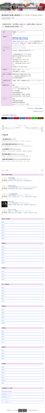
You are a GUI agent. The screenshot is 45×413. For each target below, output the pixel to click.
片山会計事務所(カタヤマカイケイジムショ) (11, 149)
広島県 (3, 339)
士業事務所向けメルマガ (6, 394)
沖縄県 (3, 383)
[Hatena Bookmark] (22, 118)
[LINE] (34, 118)
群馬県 (3, 252)
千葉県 (3, 260)
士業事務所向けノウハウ (6, 396)
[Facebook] (10, 118)
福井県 (3, 279)
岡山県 (3, 336)
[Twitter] (4, 118)
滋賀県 (3, 309)
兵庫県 (3, 317)
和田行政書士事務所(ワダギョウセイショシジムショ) (13, 154)
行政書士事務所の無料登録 (7, 391)
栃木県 (3, 249)
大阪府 (3, 314)
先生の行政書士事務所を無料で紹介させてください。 (13, 144)
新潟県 (3, 271)
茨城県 (3, 246)
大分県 (3, 375)
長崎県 (3, 372)
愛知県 (3, 295)
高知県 (3, 358)
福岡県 (3, 367)
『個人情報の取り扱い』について (9, 139)
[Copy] (41, 118)
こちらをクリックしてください (19, 47)
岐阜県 (3, 298)
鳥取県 (3, 331)
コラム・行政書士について (7, 402)
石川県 (3, 276)
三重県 (3, 301)
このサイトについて (5, 399)
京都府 (3, 312)
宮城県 (3, 235)
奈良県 (3, 320)
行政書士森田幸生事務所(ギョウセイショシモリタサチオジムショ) (16, 159)
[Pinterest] (16, 118)
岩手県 (3, 230)
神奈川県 (3, 262)
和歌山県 (3, 322)
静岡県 (3, 293)
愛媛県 (3, 355)
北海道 (3, 222)
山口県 (3, 342)
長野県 (3, 290)
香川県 (3, 350)
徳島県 (3, 353)
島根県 (3, 334)
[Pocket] (28, 118)
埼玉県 (3, 254)
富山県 (3, 273)
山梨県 (3, 287)
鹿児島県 (3, 380)
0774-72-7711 (20, 38)
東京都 (3, 257)
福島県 (3, 238)
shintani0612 (40, 111)
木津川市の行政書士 (38, 108)
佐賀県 (3, 369)
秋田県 (3, 227)
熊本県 (3, 377)
